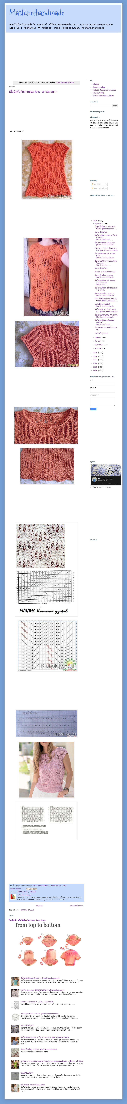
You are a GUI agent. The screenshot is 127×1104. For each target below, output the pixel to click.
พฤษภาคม (99, 224)
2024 (95, 356)
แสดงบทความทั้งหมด (65, 83)
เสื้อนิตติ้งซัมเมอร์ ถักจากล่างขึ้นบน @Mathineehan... (106, 228)
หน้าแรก (39, 906)
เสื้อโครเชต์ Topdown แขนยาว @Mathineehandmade (106, 311)
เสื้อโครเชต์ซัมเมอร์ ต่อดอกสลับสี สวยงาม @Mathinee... (105, 283)
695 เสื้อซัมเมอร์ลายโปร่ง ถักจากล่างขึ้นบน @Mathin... (106, 300)
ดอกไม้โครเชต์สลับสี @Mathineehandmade (104, 305)
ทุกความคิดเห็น (99, 189)
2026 (95, 221)
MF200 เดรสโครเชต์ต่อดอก (105, 272)
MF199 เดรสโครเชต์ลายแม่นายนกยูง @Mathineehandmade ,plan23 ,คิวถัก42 (52, 1061)
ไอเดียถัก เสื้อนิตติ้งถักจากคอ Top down (27, 920)
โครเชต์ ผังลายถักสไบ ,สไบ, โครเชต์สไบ (37, 1002)
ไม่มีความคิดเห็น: (16, 889)
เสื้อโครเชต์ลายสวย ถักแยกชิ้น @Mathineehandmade (106, 316)
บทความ (96, 184)
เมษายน (98, 338)
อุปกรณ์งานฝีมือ (98, 93)
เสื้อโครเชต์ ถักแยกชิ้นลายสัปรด (33, 1085)
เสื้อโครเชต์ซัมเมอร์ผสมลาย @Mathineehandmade (40, 978)
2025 (95, 353)
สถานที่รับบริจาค (27, 1073)
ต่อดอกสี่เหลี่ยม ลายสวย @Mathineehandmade (39, 1049)
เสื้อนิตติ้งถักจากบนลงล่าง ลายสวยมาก (33, 92)
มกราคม (98, 348)
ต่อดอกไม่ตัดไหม (27, 1026)
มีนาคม (98, 341)
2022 (95, 363)
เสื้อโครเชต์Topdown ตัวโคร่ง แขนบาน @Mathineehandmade (45, 1038)
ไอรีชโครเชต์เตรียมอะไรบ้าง (103, 96)
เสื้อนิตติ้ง (33, 892)
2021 (95, 367)
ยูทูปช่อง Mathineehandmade (104, 90)
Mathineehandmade (36, 12)
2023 (95, 360)
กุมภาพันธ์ (99, 345)
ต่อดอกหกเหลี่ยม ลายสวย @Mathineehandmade (39, 1014)
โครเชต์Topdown (101, 333)
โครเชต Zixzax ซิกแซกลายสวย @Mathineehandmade (42, 990)
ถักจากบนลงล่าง (22, 892)
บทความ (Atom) (27, 910)
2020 (95, 371)
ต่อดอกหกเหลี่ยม (98, 87)
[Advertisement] (21, 54)
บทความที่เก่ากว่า (76, 906)
